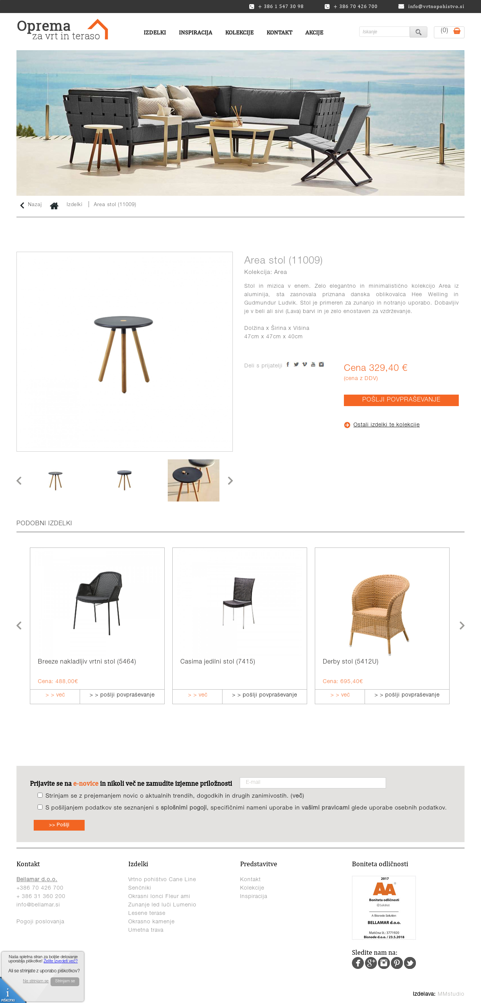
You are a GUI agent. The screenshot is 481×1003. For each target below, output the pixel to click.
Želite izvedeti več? (61, 961)
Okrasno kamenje (151, 922)
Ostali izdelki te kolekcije (382, 425)
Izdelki (155, 32)
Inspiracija (195, 32)
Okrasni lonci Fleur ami (159, 897)
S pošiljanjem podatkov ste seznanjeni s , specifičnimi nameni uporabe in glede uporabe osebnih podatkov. (246, 808)
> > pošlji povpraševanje (122, 695)
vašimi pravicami (326, 808)
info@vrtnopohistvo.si (431, 6)
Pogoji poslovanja (40, 922)
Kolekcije (239, 32)
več (298, 796)
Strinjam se (65, 981)
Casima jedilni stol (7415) (217, 662)
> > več (55, 695)
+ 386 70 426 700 (351, 6)
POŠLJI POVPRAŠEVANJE (401, 400)
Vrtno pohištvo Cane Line (162, 880)
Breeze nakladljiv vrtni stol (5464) (87, 662)
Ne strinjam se (36, 981)
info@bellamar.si (38, 905)
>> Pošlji (59, 825)
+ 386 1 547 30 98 (276, 6)
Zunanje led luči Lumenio (162, 905)
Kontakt (279, 32)
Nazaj (31, 205)
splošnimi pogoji (184, 808)
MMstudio (451, 994)
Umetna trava (146, 930)
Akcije (314, 32)
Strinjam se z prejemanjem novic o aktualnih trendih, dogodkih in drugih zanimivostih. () (175, 796)
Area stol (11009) (115, 205)
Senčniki (139, 888)
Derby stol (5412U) (351, 662)
